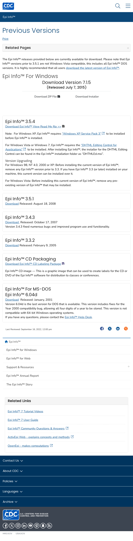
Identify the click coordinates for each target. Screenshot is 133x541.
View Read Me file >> (49, 126)
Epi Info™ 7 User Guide (23, 420)
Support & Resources (20, 367)
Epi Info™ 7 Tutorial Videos (25, 411)
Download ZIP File (47, 96)
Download (12, 204)
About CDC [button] (13, 471)
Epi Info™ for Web (18, 358)
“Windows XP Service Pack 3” (83, 134)
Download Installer (87, 96)
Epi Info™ (9, 17)
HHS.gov (7, 533)
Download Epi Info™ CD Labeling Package (34, 264)
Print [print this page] (5, 39)
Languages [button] (13, 491)
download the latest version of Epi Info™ (92, 68)
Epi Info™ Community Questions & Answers (38, 428)
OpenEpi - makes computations (30, 446)
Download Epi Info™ (19, 126)
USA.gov (20, 533)
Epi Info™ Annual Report (22, 376)
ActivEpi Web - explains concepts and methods (41, 437)
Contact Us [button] (13, 461)
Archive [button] (10, 502)
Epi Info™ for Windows (21, 350)
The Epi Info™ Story (19, 384)
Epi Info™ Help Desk (78, 317)
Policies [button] (10, 481)
